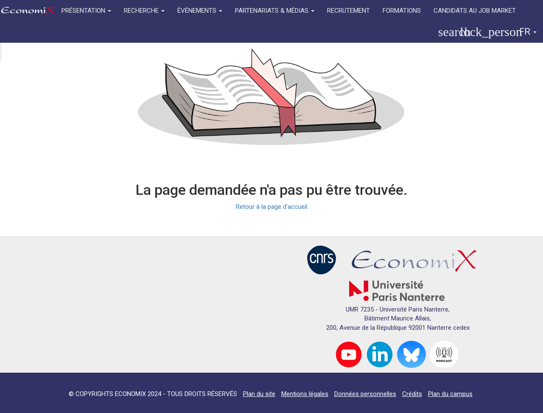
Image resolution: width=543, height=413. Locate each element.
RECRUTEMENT (348, 10)
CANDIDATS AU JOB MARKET (475, 10)
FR (528, 31)
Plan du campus (450, 394)
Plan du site (259, 394)
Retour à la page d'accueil (271, 207)
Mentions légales (304, 394)
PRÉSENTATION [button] (86, 10)
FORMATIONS (402, 10)
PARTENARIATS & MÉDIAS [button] (274, 10)
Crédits (412, 394)
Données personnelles (365, 394)
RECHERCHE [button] (144, 10)
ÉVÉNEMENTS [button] (199, 10)
